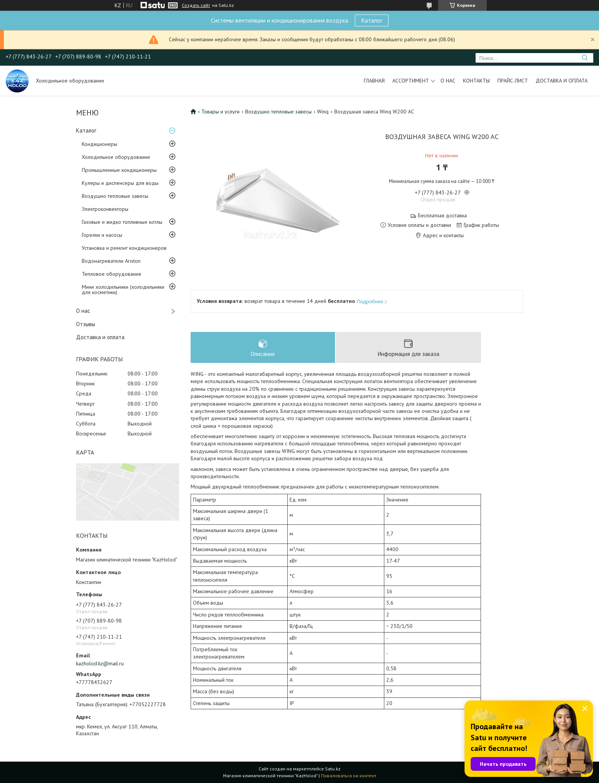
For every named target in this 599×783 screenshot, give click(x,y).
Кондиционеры (99, 144)
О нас (447, 80)
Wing (323, 111)
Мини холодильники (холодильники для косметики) (123, 289)
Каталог (371, 20)
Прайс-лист (512, 80)
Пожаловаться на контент (348, 775)
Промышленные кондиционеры (119, 170)
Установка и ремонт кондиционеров (124, 247)
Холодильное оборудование (116, 157)
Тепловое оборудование (111, 273)
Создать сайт (196, 5)
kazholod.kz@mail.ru (100, 663)
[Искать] (584, 58)
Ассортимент (410, 80)
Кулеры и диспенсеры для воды (120, 183)
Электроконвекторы (105, 208)
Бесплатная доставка (442, 215)
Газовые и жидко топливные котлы (122, 221)
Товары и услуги (220, 111)
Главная (374, 80)
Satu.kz (332, 769)
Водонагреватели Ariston (111, 260)
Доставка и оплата (562, 80)
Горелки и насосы (102, 234)
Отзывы (85, 324)
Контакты (476, 80)
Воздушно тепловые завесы (115, 196)
